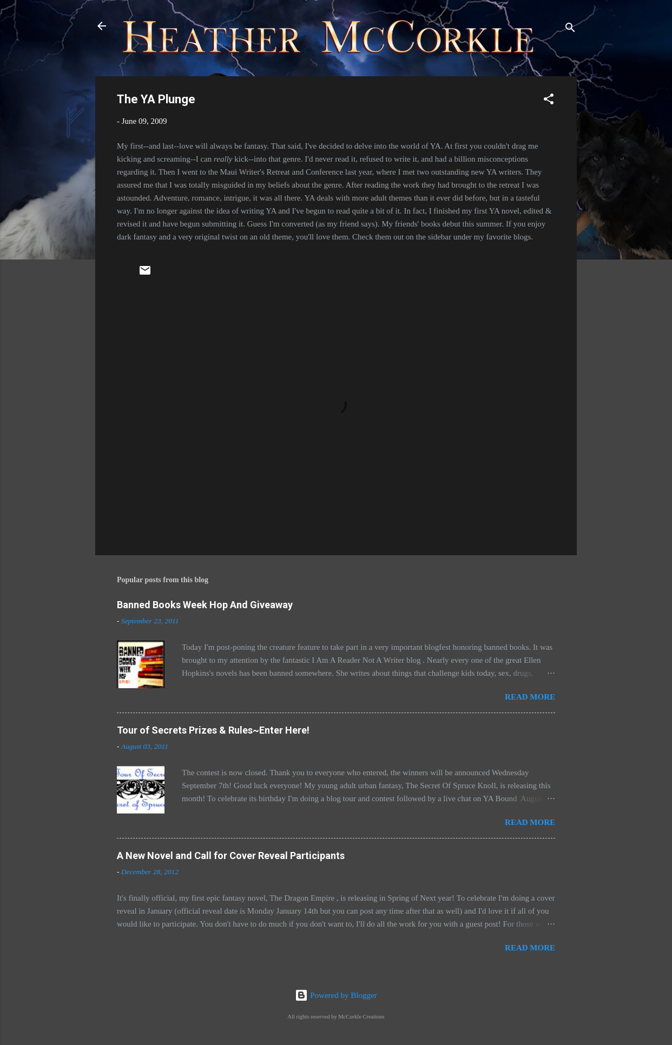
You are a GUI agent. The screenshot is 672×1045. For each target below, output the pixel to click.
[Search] (570, 29)
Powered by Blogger (336, 995)
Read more (530, 697)
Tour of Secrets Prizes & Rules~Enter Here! (213, 730)
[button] (548, 100)
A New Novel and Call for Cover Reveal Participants (231, 855)
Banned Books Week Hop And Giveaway (205, 604)
